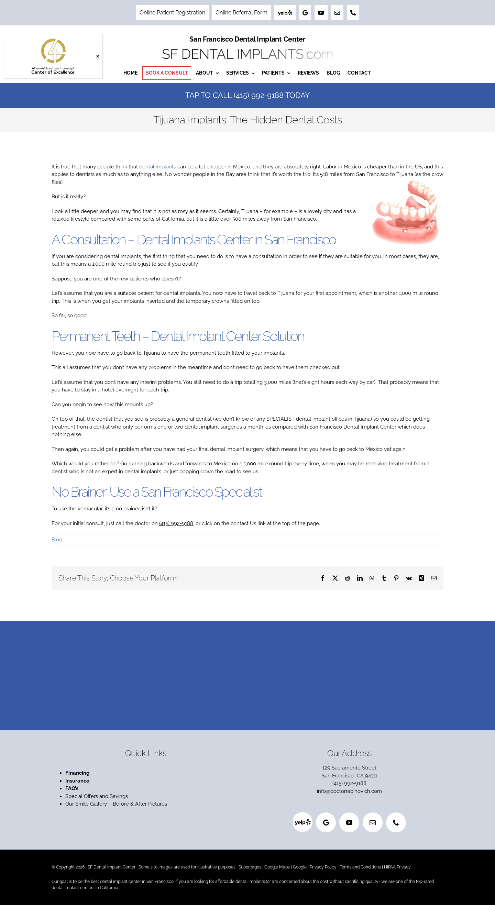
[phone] (396, 822)
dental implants (157, 167)
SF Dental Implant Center (111, 867)
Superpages (250, 867)
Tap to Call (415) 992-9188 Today (247, 95)
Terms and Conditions (360, 867)
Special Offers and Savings (97, 796)
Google (300, 867)
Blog (57, 539)
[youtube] (349, 822)
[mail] (373, 822)
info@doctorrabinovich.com (349, 791)
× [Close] (97, 56)
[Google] (326, 822)
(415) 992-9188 (176, 523)
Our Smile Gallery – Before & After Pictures (116, 804)
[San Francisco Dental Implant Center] (247, 47)
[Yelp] (302, 822)
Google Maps (277, 867)
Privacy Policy (323, 867)
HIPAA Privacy (397, 867)
